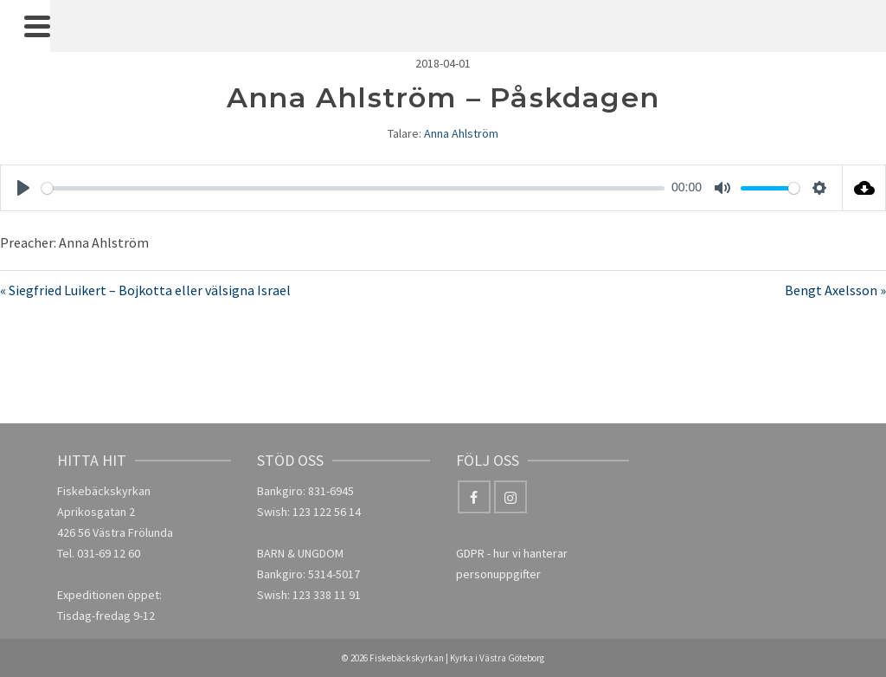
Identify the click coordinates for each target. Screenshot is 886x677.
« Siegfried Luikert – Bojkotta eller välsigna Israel (145, 290)
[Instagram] (510, 496)
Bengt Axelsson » (835, 290)
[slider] (353, 188)
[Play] (23, 188)
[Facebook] (474, 496)
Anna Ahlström (461, 133)
